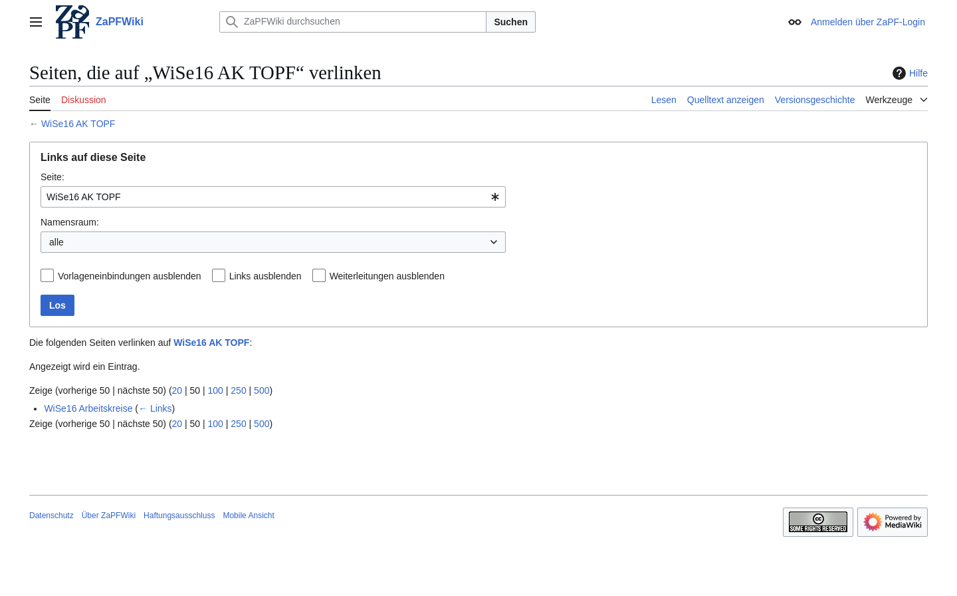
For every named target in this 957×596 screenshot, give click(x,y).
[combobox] (273, 197)
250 (238, 390)
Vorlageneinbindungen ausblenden (129, 276)
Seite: (52, 177)
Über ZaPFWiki (109, 515)
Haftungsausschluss (179, 515)
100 (215, 390)
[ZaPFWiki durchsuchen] (352, 22)
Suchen (511, 22)
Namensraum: (70, 222)
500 (261, 390)
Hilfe (908, 73)
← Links (155, 408)
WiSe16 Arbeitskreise (88, 408)
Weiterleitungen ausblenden (387, 276)
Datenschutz (51, 515)
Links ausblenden (265, 276)
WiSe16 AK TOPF (78, 123)
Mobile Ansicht (248, 515)
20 (177, 390)
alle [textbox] (56, 242)
